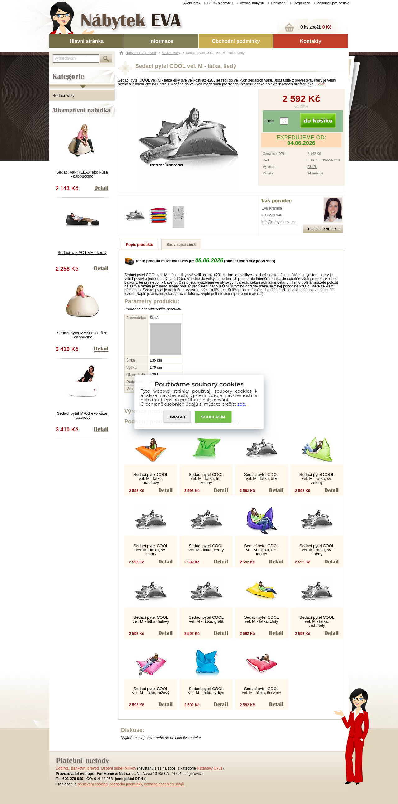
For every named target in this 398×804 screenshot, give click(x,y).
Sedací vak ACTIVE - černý (82, 252)
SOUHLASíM (213, 417)
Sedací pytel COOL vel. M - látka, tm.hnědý (316, 621)
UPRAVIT (177, 417)
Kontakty (310, 41)
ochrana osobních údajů (164, 784)
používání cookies (93, 784)
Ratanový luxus (209, 768)
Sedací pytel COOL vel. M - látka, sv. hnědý (316, 550)
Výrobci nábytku (252, 3)
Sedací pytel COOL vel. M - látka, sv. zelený (316, 478)
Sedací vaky (64, 95)
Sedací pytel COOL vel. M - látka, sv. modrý (150, 550)
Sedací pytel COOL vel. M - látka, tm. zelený (206, 478)
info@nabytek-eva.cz (278, 222)
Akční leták (191, 3)
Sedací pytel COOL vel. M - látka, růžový (150, 690)
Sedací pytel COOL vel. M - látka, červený (261, 690)
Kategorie (58, 72)
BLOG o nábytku (220, 3)
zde (241, 404)
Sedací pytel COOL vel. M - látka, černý (206, 548)
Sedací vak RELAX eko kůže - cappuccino (82, 174)
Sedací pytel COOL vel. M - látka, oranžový (150, 478)
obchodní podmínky (125, 784)
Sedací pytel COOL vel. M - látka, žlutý (261, 619)
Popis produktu (139, 244)
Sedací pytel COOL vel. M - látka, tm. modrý (261, 550)
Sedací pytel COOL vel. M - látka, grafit (206, 619)
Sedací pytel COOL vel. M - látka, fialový (150, 619)
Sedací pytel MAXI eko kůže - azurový (82, 415)
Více (321, 84)
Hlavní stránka (87, 41)
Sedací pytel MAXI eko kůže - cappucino (82, 335)
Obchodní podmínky (236, 41)
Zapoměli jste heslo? (333, 3)
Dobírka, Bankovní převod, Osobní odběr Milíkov (96, 768)
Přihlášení (278, 3)
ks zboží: (315, 27)
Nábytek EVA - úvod (141, 53)
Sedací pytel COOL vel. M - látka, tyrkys (206, 690)
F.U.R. (312, 167)
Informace (161, 41)
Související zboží (181, 244)
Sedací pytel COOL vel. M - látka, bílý (261, 476)
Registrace (302, 3)
